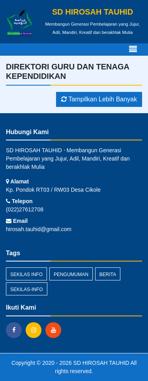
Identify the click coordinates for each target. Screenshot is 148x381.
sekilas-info (26, 289)
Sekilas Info (26, 274)
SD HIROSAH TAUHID (100, 363)
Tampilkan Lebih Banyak (99, 99)
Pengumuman (71, 274)
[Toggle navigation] (133, 49)
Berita (107, 274)
